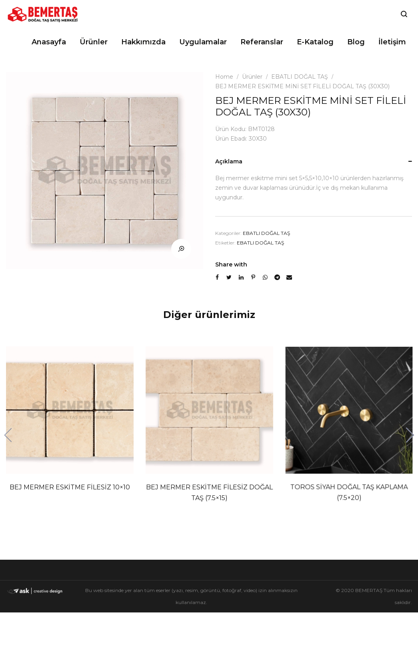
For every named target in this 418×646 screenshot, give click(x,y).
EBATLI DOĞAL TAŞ (299, 76)
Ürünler (252, 76)
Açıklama (228, 161)
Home (224, 76)
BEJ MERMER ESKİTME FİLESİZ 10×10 (70, 487)
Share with (231, 264)
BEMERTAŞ (368, 590)
